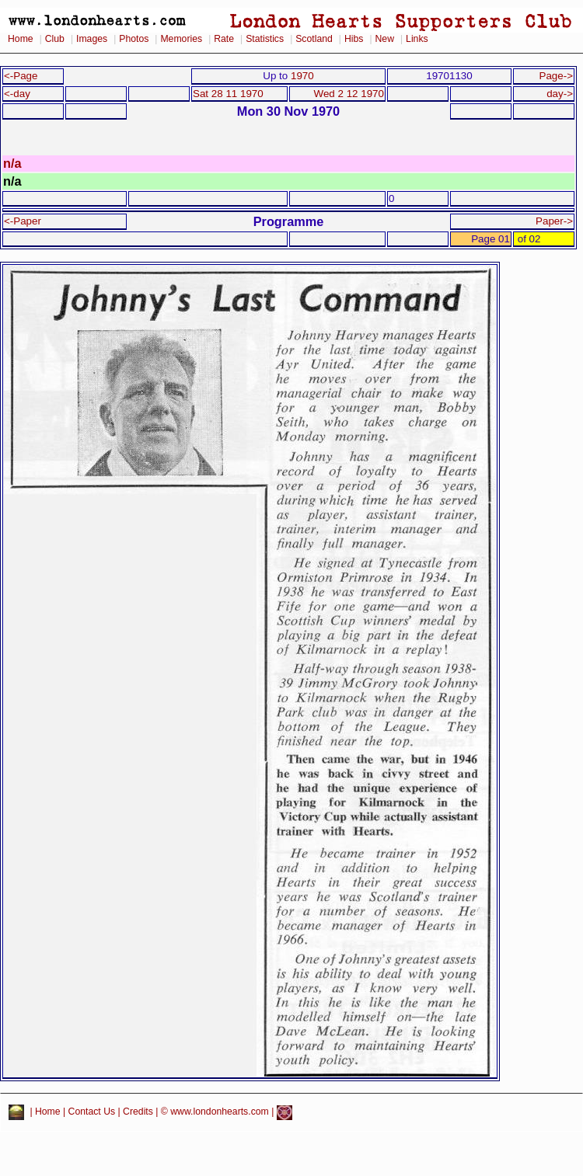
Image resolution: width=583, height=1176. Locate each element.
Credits (138, 1112)
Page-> (556, 76)
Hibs (353, 38)
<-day (17, 93)
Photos (133, 38)
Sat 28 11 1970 (228, 93)
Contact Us (92, 1112)
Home (20, 38)
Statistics (265, 38)
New (384, 38)
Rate (224, 38)
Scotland (314, 38)
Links (417, 38)
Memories (181, 38)
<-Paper (22, 221)
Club (55, 38)
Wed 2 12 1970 (349, 93)
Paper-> (554, 221)
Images (91, 38)
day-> (559, 93)
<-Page (21, 76)
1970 (302, 76)
